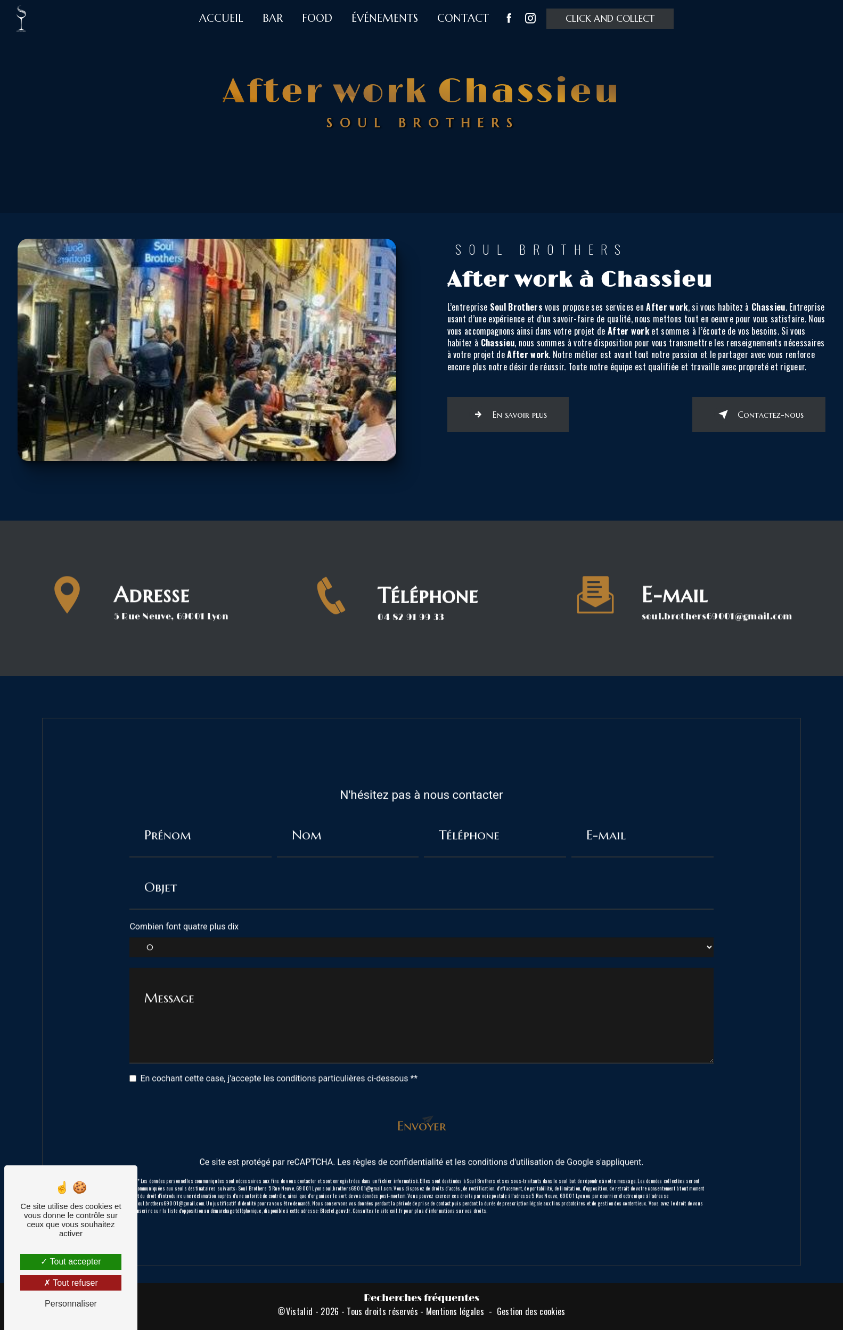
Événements (384, 18)
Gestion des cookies (531, 1311)
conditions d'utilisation (510, 1147)
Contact (463, 18)
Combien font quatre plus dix (184, 911)
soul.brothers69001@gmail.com (717, 601)
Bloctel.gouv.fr (335, 1195)
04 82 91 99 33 (411, 632)
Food (317, 18)
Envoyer (421, 1110)
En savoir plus (508, 415)
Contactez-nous (759, 415)
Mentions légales (455, 1311)
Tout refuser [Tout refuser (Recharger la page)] (71, 1282)
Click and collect (610, 19)
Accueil (221, 18)
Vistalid (299, 1311)
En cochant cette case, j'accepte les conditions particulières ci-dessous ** (279, 1063)
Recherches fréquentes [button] (421, 1298)
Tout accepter (70, 1261)
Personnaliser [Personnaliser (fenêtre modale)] (71, 1303)
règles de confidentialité (398, 1147)
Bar (273, 18)
